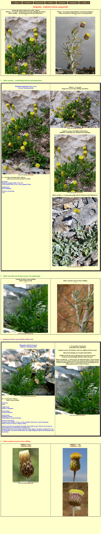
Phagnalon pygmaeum (22, 86)
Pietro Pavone (30, 333)
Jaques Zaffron (79, 266)
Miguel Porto (30, 483)
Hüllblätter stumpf (26, 446)
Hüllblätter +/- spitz (75, 446)
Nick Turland (30, 74)
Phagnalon (23, 345)
